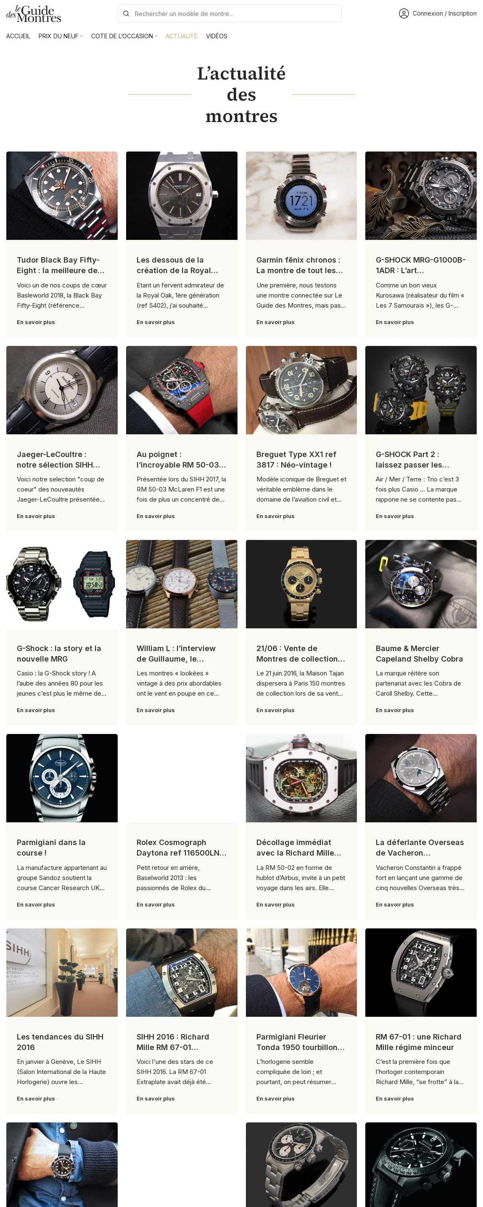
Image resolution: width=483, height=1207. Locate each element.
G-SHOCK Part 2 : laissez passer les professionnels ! (409, 465)
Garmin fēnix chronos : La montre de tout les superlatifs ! (298, 270)
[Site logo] (33, 13)
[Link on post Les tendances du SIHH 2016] (62, 972)
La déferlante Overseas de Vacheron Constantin (420, 853)
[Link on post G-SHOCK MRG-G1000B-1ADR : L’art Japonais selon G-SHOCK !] (421, 196)
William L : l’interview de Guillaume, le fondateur (176, 659)
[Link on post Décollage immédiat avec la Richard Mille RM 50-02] (301, 778)
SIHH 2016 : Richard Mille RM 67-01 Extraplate (173, 1047)
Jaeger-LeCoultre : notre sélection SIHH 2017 (55, 465)
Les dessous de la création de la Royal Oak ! (174, 270)
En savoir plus (36, 322)
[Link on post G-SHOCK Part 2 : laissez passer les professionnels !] (421, 390)
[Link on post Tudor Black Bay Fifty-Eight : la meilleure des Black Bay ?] (62, 196)
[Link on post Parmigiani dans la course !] (62, 778)
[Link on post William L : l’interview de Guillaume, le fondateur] (182, 584)
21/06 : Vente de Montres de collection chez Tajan (297, 659)
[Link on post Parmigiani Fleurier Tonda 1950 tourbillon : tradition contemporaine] (301, 972)
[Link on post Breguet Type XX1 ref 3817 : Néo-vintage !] (301, 390)
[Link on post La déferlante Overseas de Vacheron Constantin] (421, 778)
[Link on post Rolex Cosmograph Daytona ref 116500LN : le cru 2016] (182, 778)
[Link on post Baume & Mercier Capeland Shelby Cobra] (421, 584)
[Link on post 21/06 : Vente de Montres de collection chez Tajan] (301, 584)
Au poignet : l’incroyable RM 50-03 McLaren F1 (178, 465)
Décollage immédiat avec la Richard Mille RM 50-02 (295, 853)
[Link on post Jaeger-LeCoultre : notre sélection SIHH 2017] (62, 390)
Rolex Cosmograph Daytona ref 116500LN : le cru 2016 (180, 853)
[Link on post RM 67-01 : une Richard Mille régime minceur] (421, 972)
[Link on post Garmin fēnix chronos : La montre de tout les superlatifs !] (301, 196)
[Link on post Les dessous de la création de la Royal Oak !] (182, 196)
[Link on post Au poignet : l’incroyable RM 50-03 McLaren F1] (182, 390)
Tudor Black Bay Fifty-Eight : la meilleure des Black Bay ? (59, 270)
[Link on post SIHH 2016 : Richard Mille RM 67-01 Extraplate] (182, 972)
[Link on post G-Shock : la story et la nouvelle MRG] (62, 584)
